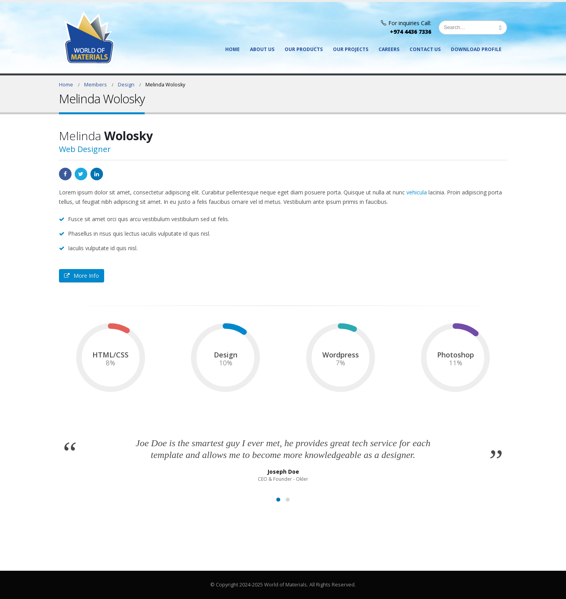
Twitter (81, 174)
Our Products (304, 49)
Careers (389, 49)
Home (232, 49)
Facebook (65, 174)
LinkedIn (96, 174)
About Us (262, 49)
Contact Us (425, 49)
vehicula (416, 192)
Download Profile (476, 49)
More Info (81, 275)
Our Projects (350, 49)
